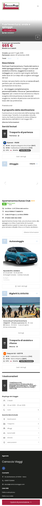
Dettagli (21, 333)
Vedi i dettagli (21, 157)
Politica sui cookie (7, 496)
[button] (5, 183)
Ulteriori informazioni (10, 122)
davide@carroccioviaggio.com (14, 484)
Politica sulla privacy (8, 492)
